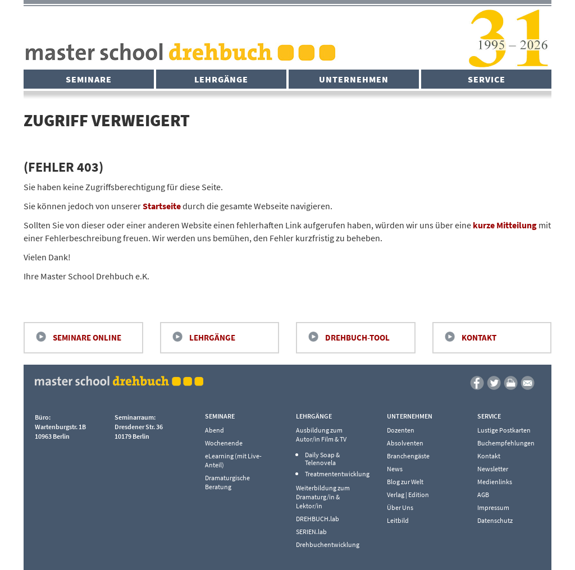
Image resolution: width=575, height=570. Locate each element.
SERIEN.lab (311, 531)
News (395, 469)
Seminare (89, 79)
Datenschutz (495, 520)
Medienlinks (494, 481)
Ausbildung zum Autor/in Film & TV (321, 434)
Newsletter (492, 469)
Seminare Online (87, 337)
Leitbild (398, 520)
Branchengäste (408, 456)
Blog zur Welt (405, 481)
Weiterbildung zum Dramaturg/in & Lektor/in (323, 497)
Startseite (162, 206)
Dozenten (400, 430)
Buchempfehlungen (506, 443)
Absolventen (405, 443)
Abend (214, 430)
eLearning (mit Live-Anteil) (233, 460)
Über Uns (400, 507)
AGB (483, 494)
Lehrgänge (221, 79)
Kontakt (479, 337)
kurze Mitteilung (505, 225)
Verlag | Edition (408, 494)
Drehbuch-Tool (357, 337)
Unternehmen (354, 79)
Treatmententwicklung (334, 474)
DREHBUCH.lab (317, 518)
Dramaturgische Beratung (227, 482)
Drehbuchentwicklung (327, 544)
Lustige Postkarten (504, 430)
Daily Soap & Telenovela (322, 459)
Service (486, 79)
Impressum (493, 507)
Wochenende (224, 443)
